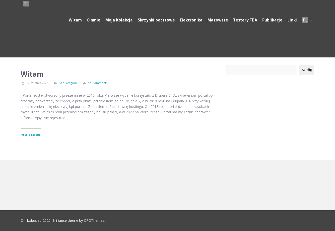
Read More (31, 135)
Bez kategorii (68, 83)
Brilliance (59, 220)
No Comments (97, 83)
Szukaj (307, 70)
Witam (32, 74)
